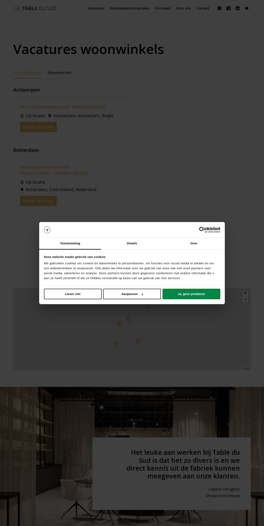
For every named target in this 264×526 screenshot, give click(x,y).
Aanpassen (132, 294)
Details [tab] (132, 243)
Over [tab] (194, 243)
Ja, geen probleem (191, 294)
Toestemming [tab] (70, 243)
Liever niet (72, 294)
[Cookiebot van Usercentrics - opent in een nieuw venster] (202, 230)
